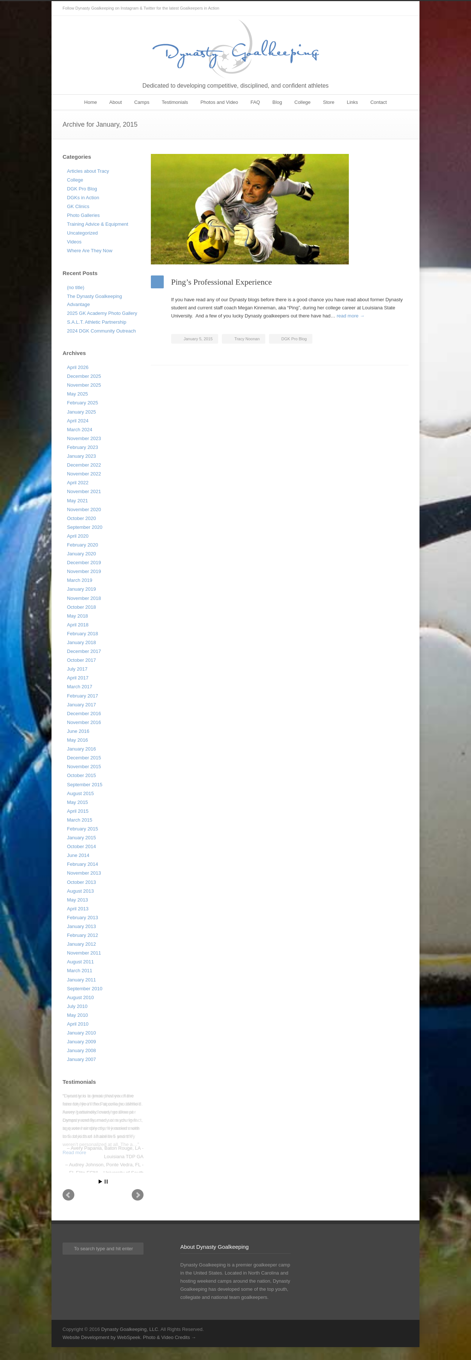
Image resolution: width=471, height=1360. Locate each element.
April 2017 (78, 678)
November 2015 (84, 766)
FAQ (255, 102)
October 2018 (81, 607)
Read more (74, 1152)
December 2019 (84, 562)
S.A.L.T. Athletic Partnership (96, 322)
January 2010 (81, 1033)
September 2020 (84, 527)
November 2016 (84, 722)
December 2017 (84, 651)
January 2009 (81, 1041)
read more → (351, 316)
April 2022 (78, 482)
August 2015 (80, 793)
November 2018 (84, 598)
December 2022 (84, 465)
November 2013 (84, 873)
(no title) (75, 287)
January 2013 (81, 926)
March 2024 (79, 429)
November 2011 (84, 953)
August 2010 (80, 997)
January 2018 (81, 642)
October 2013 (81, 882)
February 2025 (82, 402)
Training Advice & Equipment (97, 224)
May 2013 (77, 900)
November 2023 (84, 438)
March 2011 (79, 970)
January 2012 (81, 944)
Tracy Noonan (247, 339)
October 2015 (81, 775)
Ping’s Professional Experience (221, 282)
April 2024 (78, 421)
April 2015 (78, 811)
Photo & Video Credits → (169, 1350)
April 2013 (78, 908)
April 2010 (78, 1024)
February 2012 (82, 935)
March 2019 (79, 580)
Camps (141, 102)
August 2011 (80, 961)
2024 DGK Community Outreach (101, 331)
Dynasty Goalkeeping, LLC (129, 1342)
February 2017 (82, 696)
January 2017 (81, 704)
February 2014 (82, 864)
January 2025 (81, 412)
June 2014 (78, 855)
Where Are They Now (89, 250)
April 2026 (78, 367)
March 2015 (79, 820)
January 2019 (81, 589)
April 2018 (78, 625)
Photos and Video (219, 102)
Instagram (401, 8)
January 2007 (81, 1059)
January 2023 (81, 456)
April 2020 (78, 536)
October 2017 (81, 660)
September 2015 (84, 784)
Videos (74, 242)
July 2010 (77, 1006)
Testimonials (175, 102)
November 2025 (84, 385)
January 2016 (81, 749)
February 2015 (82, 829)
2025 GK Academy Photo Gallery (102, 313)
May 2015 (77, 802)
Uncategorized (82, 233)
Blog (277, 102)
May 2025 (77, 394)
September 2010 (84, 988)
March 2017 (79, 686)
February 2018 (82, 633)
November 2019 (84, 571)
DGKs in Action (83, 197)
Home (90, 102)
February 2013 (82, 917)
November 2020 (84, 509)
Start (100, 1194)
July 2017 (77, 669)
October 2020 (81, 518)
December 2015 (84, 757)
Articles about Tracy (88, 171)
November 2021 (84, 491)
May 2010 (77, 1015)
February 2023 (82, 447)
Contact (378, 102)
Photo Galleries (83, 215)
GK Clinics (78, 206)
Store (328, 102)
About (115, 102)
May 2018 (77, 616)
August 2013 (80, 891)
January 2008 (81, 1050)
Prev (68, 1207)
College (302, 102)
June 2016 (78, 731)
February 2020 (82, 545)
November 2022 (84, 474)
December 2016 (84, 713)
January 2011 (81, 980)
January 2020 (81, 553)
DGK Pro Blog (294, 339)
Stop (106, 1194)
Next (138, 1207)
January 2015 (81, 837)
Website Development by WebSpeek (101, 1350)
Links (352, 102)
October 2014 (81, 846)
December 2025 (84, 376)
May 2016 (77, 740)
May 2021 (77, 500)
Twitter (386, 8)
